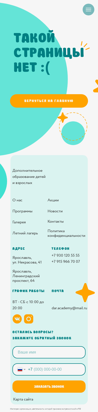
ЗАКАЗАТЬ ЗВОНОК (49, 386)
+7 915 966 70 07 (65, 261)
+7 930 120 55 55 (65, 255)
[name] (49, 352)
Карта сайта (23, 399)
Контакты (56, 221)
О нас (17, 200)
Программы (22, 211)
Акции (53, 200)
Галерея (19, 222)
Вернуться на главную (49, 101)
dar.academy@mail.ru (69, 308)
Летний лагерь (25, 233)
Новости (55, 211)
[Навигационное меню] (88, 9)
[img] (66, 173)
